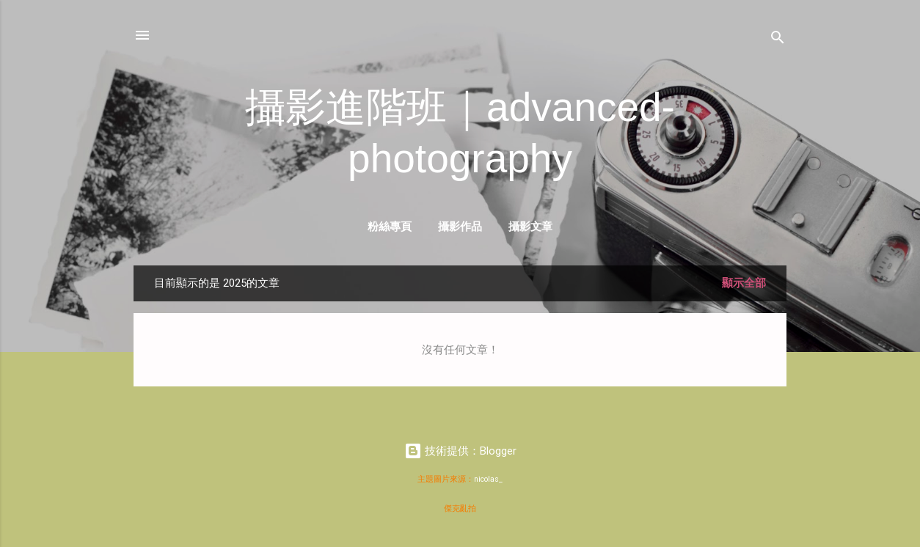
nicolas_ (488, 479)
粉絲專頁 (390, 226)
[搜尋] (777, 40)
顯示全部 (744, 283)
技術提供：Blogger (460, 451)
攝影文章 (530, 226)
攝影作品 (460, 226)
